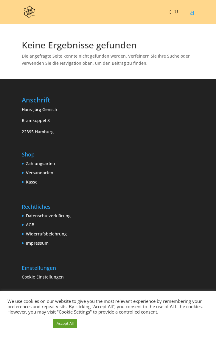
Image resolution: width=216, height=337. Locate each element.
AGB (30, 224)
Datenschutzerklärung (48, 216)
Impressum (37, 243)
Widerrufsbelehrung (46, 234)
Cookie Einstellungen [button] (43, 277)
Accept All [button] (65, 323)
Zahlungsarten (40, 163)
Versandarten (39, 172)
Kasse (32, 182)
